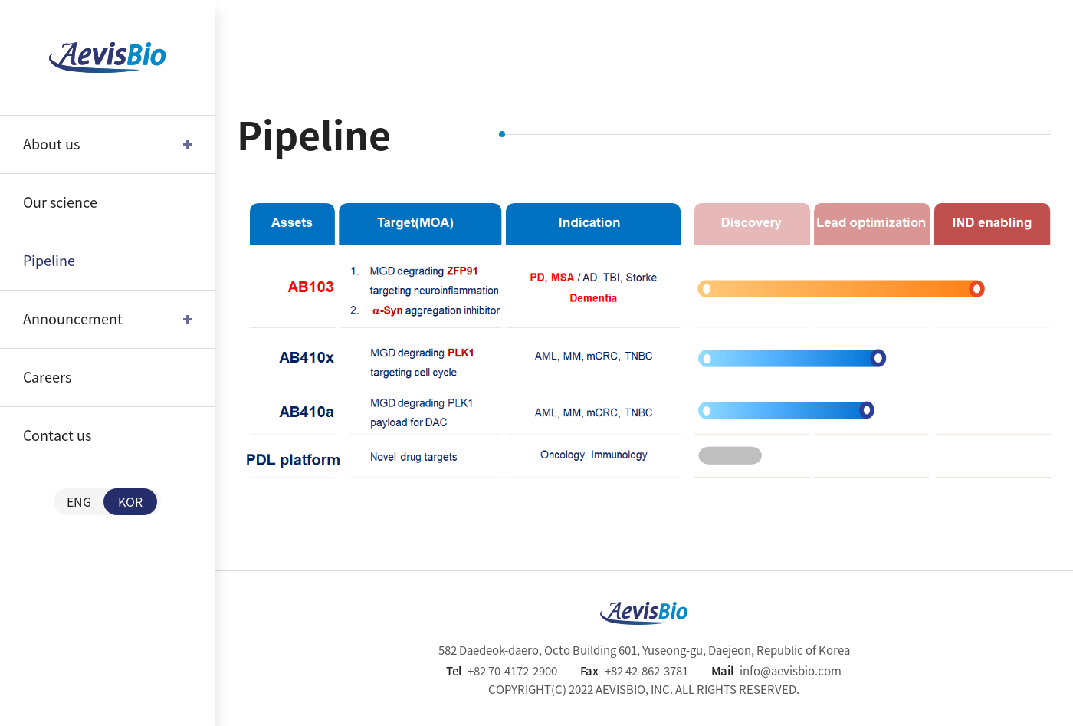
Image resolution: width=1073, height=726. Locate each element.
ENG (79, 501)
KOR (130, 501)
